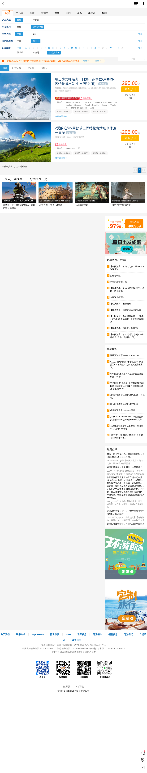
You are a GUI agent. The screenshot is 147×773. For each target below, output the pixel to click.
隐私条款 (54, 634)
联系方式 (20, 634)
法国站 (51, 645)
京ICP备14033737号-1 (95, 645)
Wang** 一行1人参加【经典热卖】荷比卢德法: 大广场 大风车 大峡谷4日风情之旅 (125, 504)
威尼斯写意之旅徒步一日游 (122, 410)
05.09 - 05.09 (81, 111)
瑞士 (85, 60)
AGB (68, 634)
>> (143, 170)
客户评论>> (16, 118)
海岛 (79, 13)
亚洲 (68, 13)
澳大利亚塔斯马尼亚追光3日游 (124, 404)
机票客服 (84, 669)
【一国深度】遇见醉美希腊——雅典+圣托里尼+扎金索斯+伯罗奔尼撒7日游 (127, 319)
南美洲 (91, 13)
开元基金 (97, 634)
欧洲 (7, 13)
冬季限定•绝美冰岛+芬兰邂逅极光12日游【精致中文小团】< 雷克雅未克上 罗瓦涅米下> (127, 386)
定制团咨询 (104, 669)
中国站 (58, 645)
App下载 (79, 686)
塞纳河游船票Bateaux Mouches (124, 355)
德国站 (44, 645)
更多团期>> (62, 116)
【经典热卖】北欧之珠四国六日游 (125, 310)
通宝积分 (81, 634)
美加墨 (44, 13)
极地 (104, 13)
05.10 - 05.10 (99, 111)
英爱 (32, 13)
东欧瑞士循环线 (117, 297)
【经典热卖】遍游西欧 (120, 303)
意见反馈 (85, 691)
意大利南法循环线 (118, 282)
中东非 (19, 13)
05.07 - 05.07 (81, 153)
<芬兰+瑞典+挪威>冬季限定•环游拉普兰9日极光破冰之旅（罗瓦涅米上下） (126, 364)
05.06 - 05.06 (63, 153)
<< (135, 170)
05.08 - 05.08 (63, 111)
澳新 (57, 13)
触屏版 (66, 686)
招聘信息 (112, 634)
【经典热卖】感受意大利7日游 (124, 328)
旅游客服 (63, 669)
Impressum (38, 634)
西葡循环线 (115, 275)
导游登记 (128, 634)
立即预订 (130, 89)
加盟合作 (76, 640)
